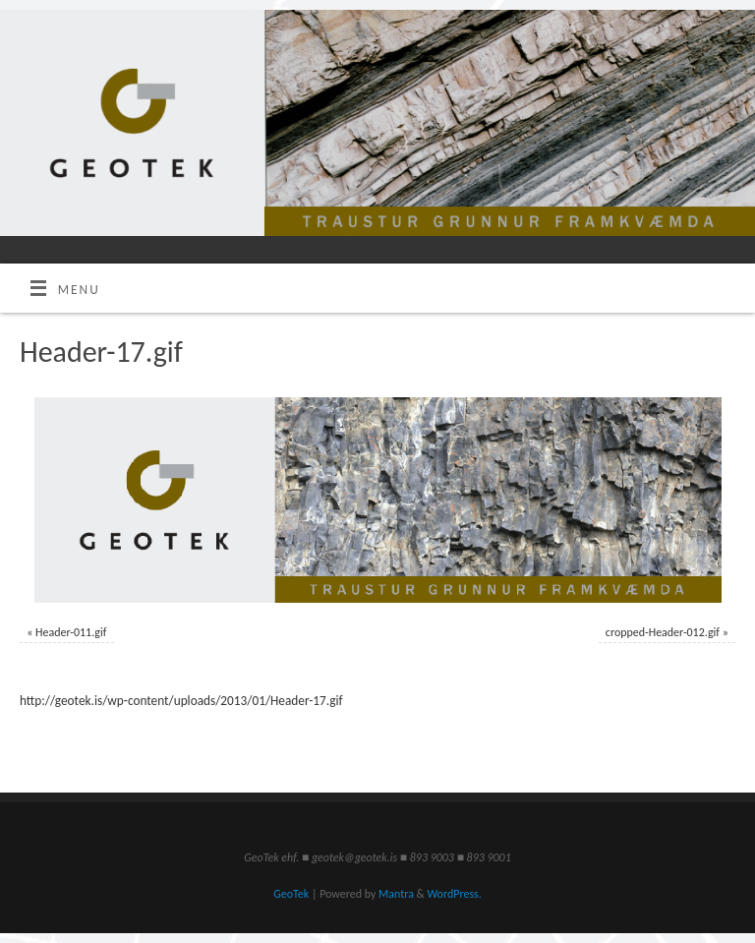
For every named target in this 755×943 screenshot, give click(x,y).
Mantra (396, 894)
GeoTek (291, 894)
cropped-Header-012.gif (663, 632)
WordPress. (454, 894)
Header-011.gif (70, 632)
